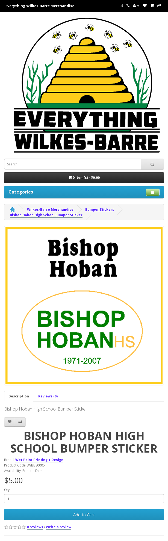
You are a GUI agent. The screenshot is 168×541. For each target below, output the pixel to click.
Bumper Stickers (99, 209)
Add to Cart (84, 514)
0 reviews (35, 527)
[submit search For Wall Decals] (152, 164)
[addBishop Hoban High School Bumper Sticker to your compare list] (20, 422)
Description (18, 396)
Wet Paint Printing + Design (39, 459)
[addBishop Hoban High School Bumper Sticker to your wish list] (9, 422)
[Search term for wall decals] (72, 164)
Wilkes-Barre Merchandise (50, 209)
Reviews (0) (48, 396)
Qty (7, 490)
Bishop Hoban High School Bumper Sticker (46, 215)
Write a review (58, 527)
